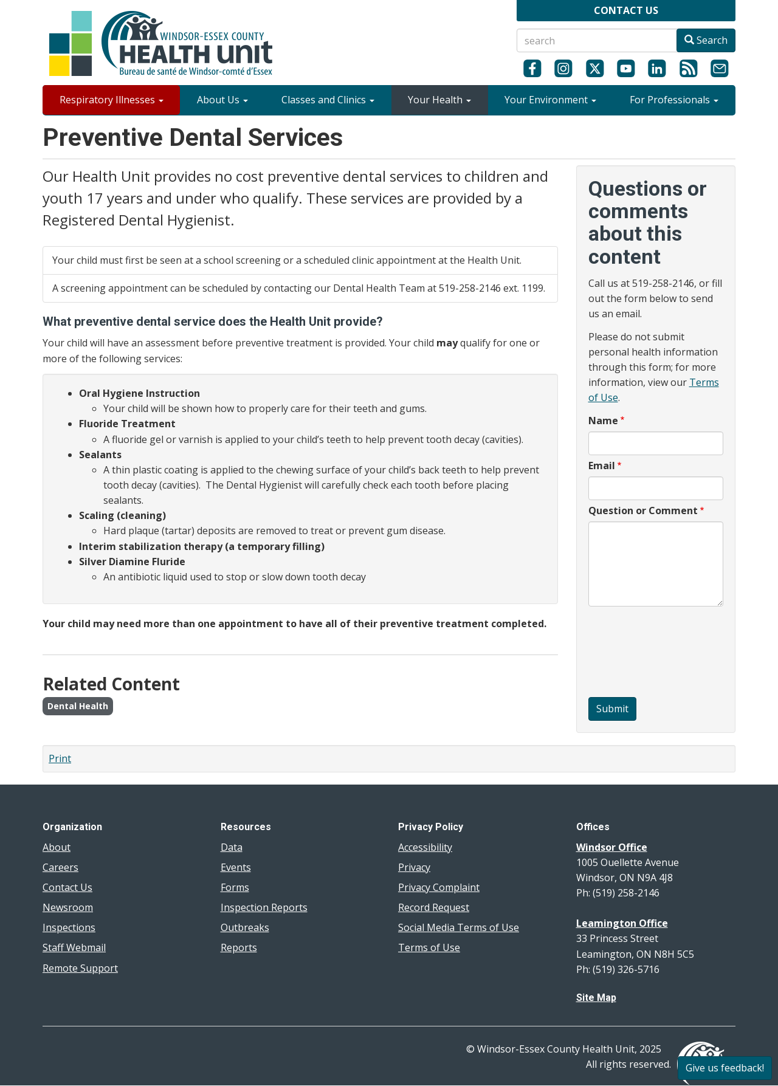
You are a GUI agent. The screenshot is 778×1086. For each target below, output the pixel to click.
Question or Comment (643, 510)
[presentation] (638, 653)
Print (60, 758)
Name (603, 420)
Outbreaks (245, 927)
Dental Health (77, 706)
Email (601, 465)
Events (236, 867)
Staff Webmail (74, 947)
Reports (239, 947)
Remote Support (80, 968)
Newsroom (68, 907)
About (57, 847)
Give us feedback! (725, 1067)
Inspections (69, 927)
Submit (612, 708)
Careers (60, 867)
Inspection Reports (264, 907)
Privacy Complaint (439, 887)
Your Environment (550, 99)
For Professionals (674, 99)
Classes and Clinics (327, 99)
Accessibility (425, 847)
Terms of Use (429, 947)
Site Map (596, 997)
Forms (235, 887)
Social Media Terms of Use (458, 927)
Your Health (439, 99)
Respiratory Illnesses (112, 99)
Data (232, 847)
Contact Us (67, 887)
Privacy (414, 867)
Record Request (433, 907)
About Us (222, 99)
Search (706, 40)
